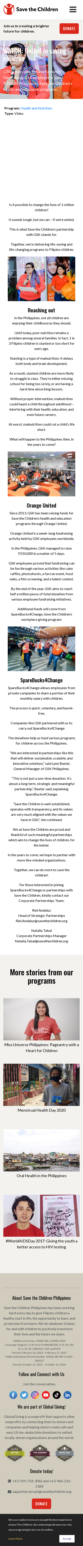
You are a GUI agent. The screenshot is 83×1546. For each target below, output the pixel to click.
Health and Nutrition (36, 108)
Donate (69, 28)
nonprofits (13, 1422)
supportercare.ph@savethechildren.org (41, 1491)
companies (13, 1427)
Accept (67, 1538)
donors (61, 1422)
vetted (67, 1432)
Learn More (15, 1538)
